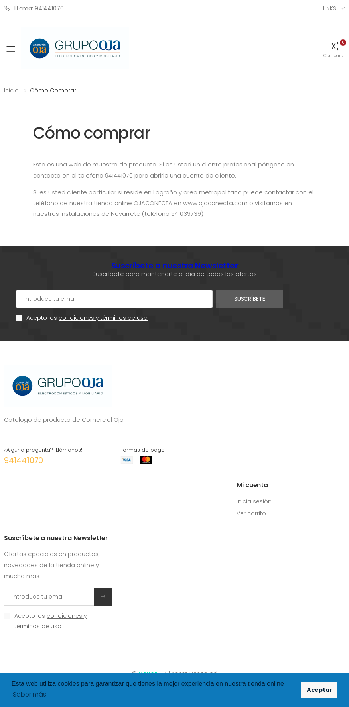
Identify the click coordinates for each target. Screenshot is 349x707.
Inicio (11, 90)
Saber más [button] (29, 694)
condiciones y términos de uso (103, 318)
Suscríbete (249, 299)
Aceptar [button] (319, 690)
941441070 (23, 460)
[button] (334, 49)
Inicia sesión (254, 501)
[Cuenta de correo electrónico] (114, 299)
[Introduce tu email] (49, 597)
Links (329, 8)
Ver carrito (251, 513)
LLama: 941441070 (34, 8)
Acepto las (87, 318)
